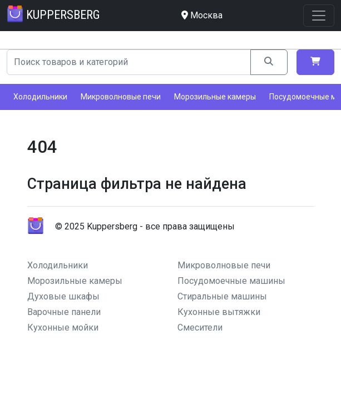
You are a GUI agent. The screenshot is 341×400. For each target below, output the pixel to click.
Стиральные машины (222, 296)
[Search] (129, 62)
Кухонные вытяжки (218, 312)
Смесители (200, 327)
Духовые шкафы (63, 296)
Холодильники (40, 96)
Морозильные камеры (215, 96)
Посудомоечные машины (231, 281)
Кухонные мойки (62, 327)
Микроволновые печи (121, 96)
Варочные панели (64, 312)
